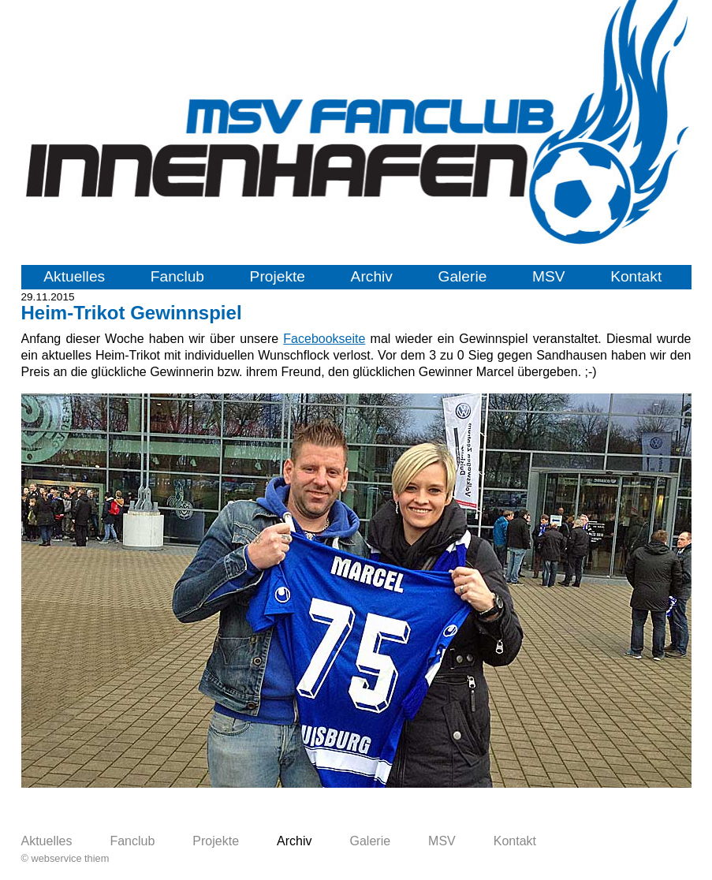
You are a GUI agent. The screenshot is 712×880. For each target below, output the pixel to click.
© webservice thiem (65, 858)
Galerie (462, 276)
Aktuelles (74, 276)
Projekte (277, 276)
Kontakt (636, 276)
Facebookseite (324, 338)
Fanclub (177, 276)
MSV (548, 276)
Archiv (372, 276)
